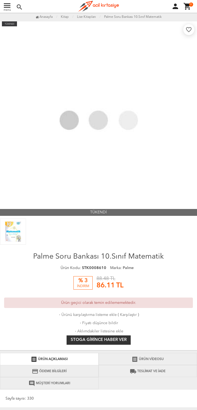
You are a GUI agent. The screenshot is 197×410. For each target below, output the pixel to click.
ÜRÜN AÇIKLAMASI (49, 359)
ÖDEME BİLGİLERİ (49, 371)
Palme (128, 268)
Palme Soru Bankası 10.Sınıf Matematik (133, 17)
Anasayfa (44, 17)
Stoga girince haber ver (99, 340)
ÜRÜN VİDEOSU (148, 359)
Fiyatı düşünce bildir (98, 323)
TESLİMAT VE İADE (147, 371)
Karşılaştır (128, 315)
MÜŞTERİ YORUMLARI (49, 383)
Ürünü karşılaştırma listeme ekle (87, 315)
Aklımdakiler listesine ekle (98, 331)
